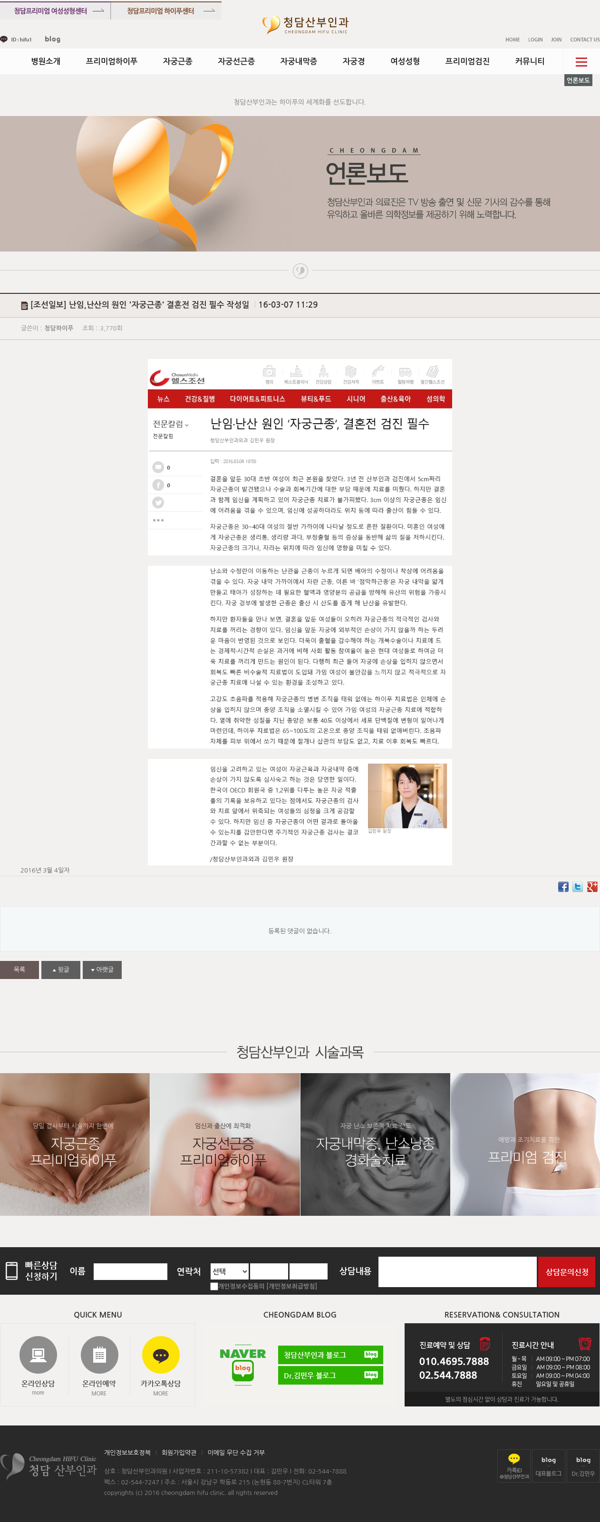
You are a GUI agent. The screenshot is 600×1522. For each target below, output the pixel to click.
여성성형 (405, 61)
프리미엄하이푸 (112, 61)
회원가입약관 (179, 1453)
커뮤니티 (530, 61)
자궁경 (354, 61)
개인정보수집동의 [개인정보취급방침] (268, 1286)
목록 (19, 970)
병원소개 (45, 61)
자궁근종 (178, 61)
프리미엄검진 (467, 61)
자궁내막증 (299, 61)
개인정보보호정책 (127, 1453)
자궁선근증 (236, 61)
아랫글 (102, 970)
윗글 (60, 970)
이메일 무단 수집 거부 (236, 1453)
